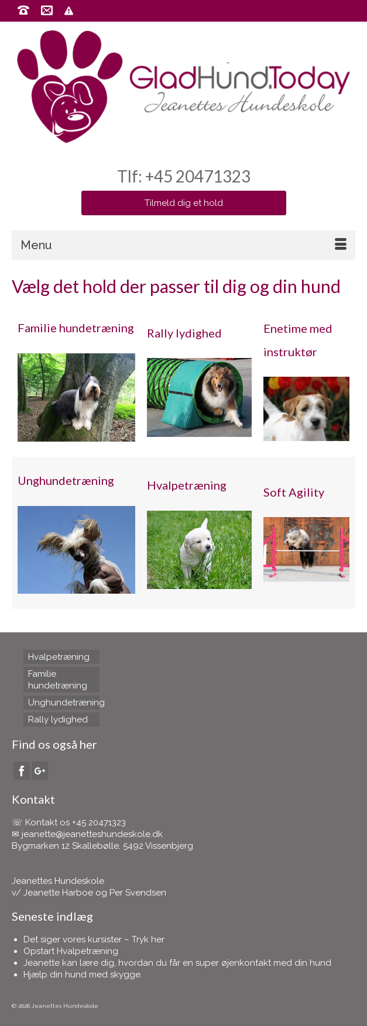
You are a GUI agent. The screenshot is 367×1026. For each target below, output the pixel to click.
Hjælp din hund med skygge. (82, 974)
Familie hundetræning (76, 328)
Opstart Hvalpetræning (70, 951)
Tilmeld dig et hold (184, 203)
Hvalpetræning (187, 485)
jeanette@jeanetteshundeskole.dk (92, 834)
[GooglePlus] (40, 771)
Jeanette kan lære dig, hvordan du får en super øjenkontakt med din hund (177, 963)
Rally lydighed (184, 333)
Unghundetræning (66, 480)
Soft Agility (293, 492)
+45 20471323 (99, 822)
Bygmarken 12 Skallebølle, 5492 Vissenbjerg (102, 846)
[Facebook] (21, 771)
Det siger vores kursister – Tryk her (93, 939)
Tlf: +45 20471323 (184, 176)
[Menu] (183, 245)
